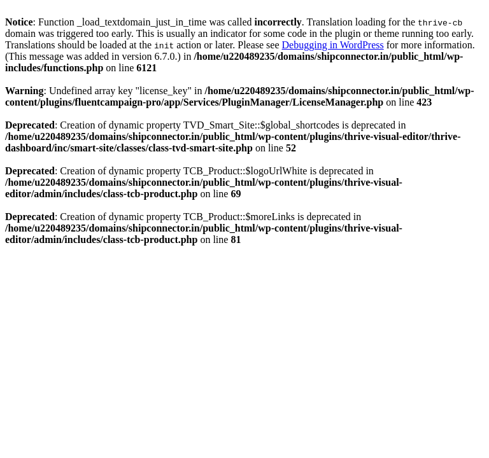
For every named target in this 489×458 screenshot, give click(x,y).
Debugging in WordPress (333, 44)
